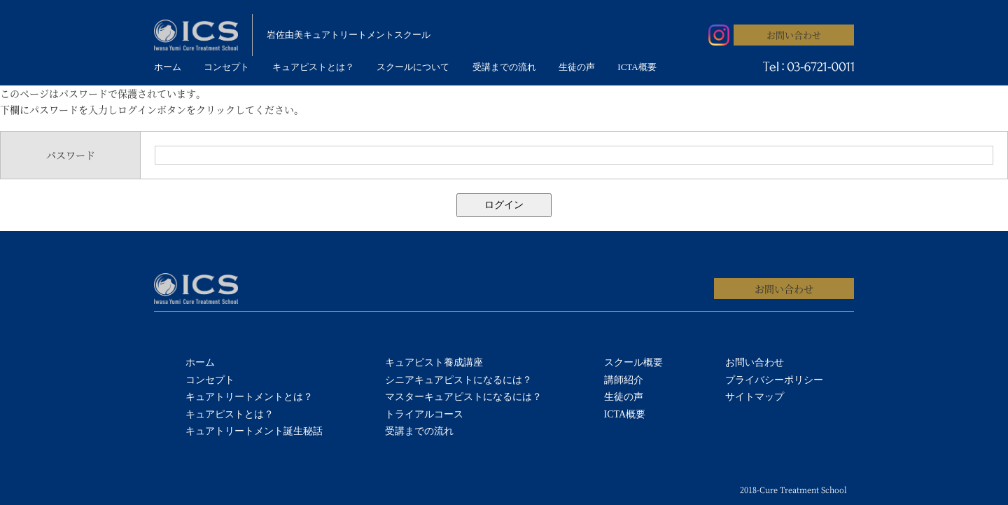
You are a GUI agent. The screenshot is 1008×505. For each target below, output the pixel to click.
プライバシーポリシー (774, 380)
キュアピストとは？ (313, 66)
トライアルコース (424, 414)
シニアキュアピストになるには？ (458, 380)
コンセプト (226, 66)
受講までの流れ (504, 66)
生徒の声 (577, 66)
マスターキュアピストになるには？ (463, 397)
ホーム (167, 66)
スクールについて (413, 66)
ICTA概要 (636, 66)
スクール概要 (633, 362)
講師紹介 (623, 380)
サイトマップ (754, 397)
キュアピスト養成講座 (434, 362)
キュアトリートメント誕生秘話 (254, 431)
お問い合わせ (793, 34)
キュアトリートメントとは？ (249, 397)
